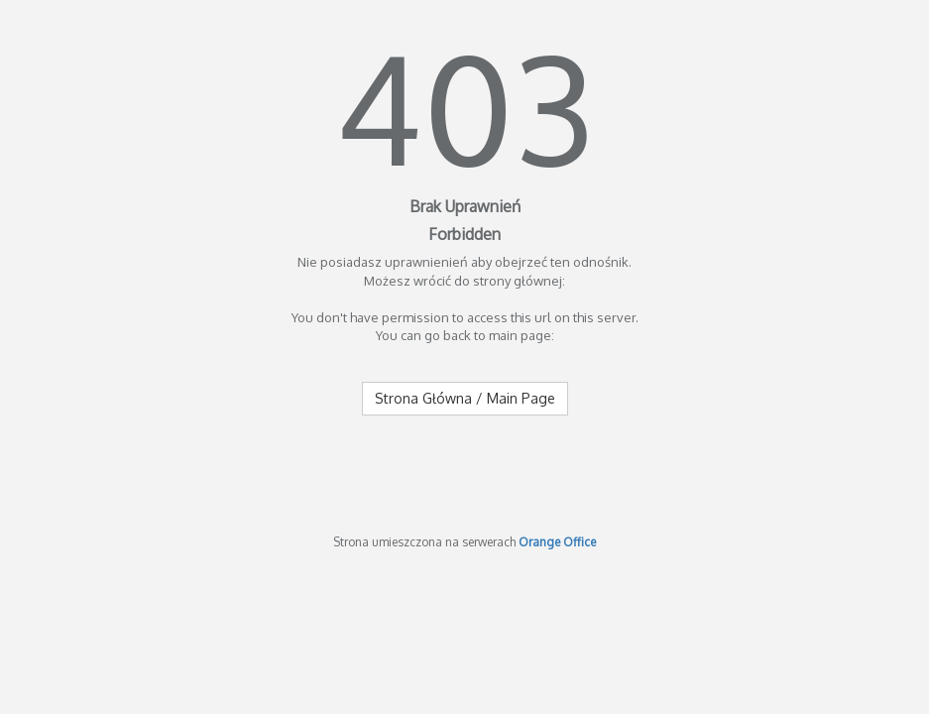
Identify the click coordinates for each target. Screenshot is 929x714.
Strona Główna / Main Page (465, 398)
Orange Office (557, 542)
